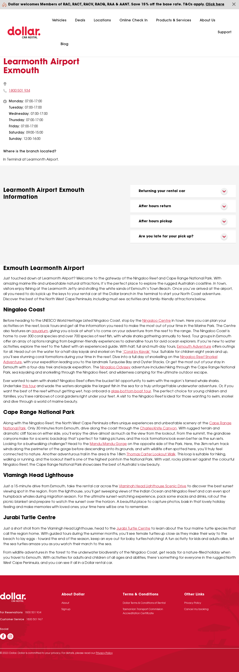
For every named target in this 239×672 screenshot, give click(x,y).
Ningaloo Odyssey (115, 367)
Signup (65, 609)
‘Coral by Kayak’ (137, 352)
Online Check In (134, 20)
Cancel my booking (196, 609)
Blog (64, 44)
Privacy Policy (192, 603)
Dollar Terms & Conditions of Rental (144, 603)
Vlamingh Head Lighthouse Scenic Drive (152, 486)
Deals (80, 20)
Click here (215, 4)
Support (224, 32)
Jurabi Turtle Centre (133, 528)
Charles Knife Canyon (158, 428)
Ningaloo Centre (156, 321)
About (65, 603)
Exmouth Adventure (194, 347)
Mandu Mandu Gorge (108, 444)
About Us (207, 20)
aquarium (39, 331)
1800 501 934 (19, 91)
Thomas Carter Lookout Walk (150, 454)
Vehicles (59, 20)
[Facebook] (3, 636)
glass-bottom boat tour (131, 391)
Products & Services (173, 20)
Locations (102, 20)
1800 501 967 (34, 619)
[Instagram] (10, 636)
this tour (29, 386)
